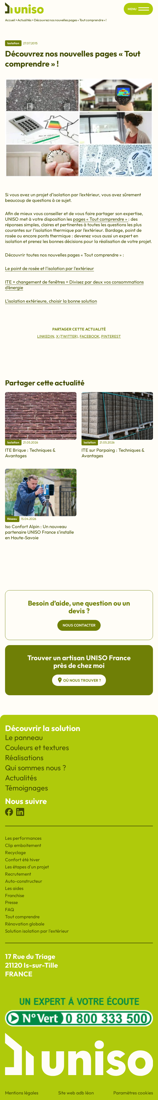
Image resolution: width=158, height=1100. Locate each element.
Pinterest (111, 336)
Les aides (14, 888)
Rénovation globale (24, 924)
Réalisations (24, 757)
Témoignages (26, 787)
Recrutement (18, 874)
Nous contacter (79, 625)
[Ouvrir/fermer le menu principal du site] (143, 8)
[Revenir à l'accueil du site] (24, 8)
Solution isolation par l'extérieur (37, 931)
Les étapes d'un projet (27, 866)
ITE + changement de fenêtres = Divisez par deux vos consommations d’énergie (74, 284)
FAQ (9, 909)
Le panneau (24, 737)
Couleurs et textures (37, 747)
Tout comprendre (22, 916)
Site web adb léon (76, 1092)
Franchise (14, 895)
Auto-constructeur (23, 881)
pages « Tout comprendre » (100, 219)
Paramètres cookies (133, 1092)
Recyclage (15, 852)
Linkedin (45, 336)
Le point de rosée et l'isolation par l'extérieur (49, 268)
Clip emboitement (23, 845)
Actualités (24, 20)
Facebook (89, 336)
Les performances (23, 838)
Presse (11, 902)
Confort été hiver (22, 859)
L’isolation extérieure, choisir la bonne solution (51, 301)
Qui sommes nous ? (35, 767)
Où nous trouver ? (79, 680)
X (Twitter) (67, 336)
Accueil (10, 20)
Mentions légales (21, 1092)
